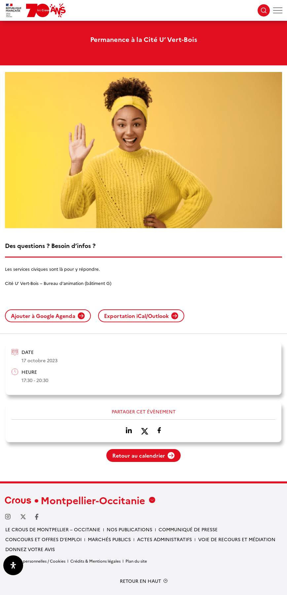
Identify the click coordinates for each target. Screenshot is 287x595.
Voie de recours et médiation (236, 539)
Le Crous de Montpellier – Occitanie (52, 529)
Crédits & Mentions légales (95, 561)
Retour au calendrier (143, 455)
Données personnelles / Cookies (35, 561)
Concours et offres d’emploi (43, 539)
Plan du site (136, 561)
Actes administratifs (164, 539)
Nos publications (129, 529)
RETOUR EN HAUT (140, 581)
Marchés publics (109, 539)
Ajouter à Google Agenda (48, 315)
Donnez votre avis (30, 549)
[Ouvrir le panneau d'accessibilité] (13, 565)
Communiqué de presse (188, 529)
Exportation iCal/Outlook (141, 315)
